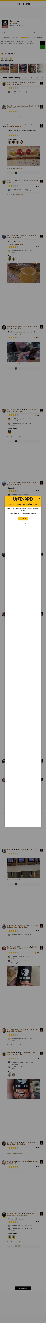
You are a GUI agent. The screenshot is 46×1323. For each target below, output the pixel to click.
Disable (23, 518)
